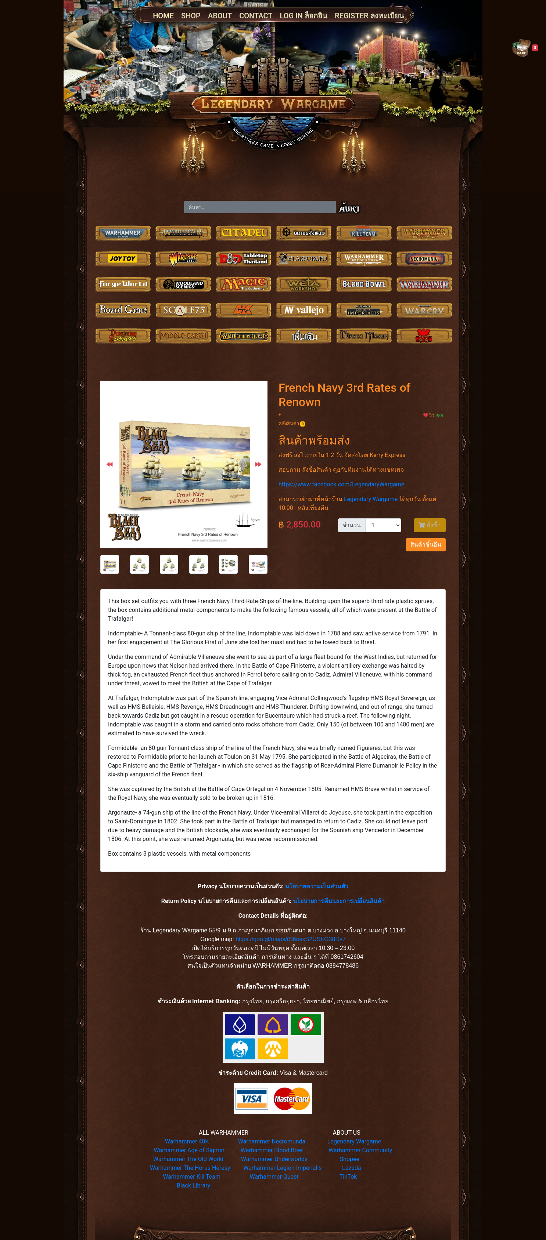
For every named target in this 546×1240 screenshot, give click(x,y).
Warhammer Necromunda (272, 1141)
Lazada (351, 1167)
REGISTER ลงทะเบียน (369, 15)
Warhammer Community (360, 1150)
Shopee (349, 1159)
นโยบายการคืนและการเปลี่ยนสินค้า (339, 901)
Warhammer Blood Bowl (272, 1150)
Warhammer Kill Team (191, 1176)
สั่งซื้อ (430, 525)
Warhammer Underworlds (274, 1159)
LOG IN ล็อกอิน (303, 15)
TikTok (348, 1176)
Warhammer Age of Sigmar (189, 1150)
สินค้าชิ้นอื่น (425, 544)
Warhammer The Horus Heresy (190, 1167)
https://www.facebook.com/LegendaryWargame (341, 484)
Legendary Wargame (371, 499)
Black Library (193, 1185)
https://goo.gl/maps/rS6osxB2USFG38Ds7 (291, 939)
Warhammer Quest (273, 1176)
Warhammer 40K (187, 1141)
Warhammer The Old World (188, 1159)
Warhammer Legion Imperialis (282, 1167)
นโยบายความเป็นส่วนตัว (316, 886)
